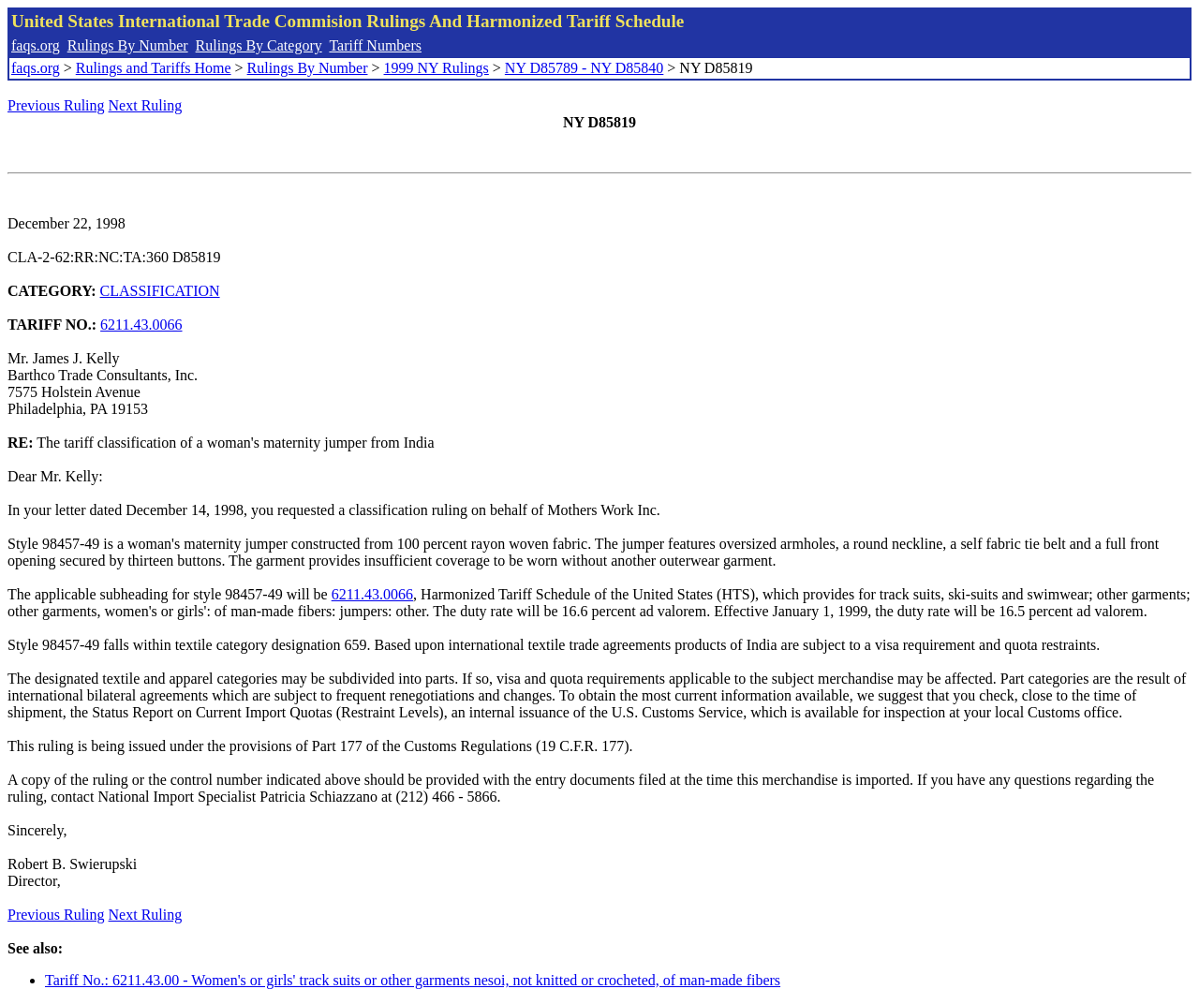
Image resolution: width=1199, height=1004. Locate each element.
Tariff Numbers (375, 45)
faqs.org (35, 45)
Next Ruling (146, 105)
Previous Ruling (56, 105)
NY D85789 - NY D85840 (584, 68)
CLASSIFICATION (160, 291)
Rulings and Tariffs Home (153, 68)
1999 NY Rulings (436, 68)
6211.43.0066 (141, 324)
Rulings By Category (259, 45)
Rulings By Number (127, 45)
